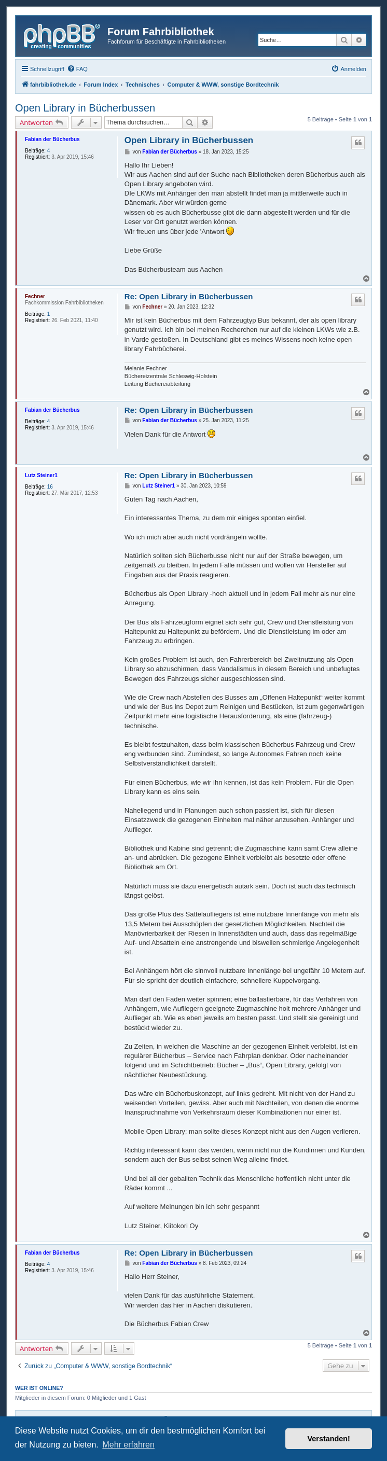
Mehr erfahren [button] (128, 1444)
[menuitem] (77, 69)
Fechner (35, 296)
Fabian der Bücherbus (52, 139)
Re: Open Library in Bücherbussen (189, 296)
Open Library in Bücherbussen (85, 108)
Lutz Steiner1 (41, 475)
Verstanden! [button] (329, 1439)
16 (50, 487)
